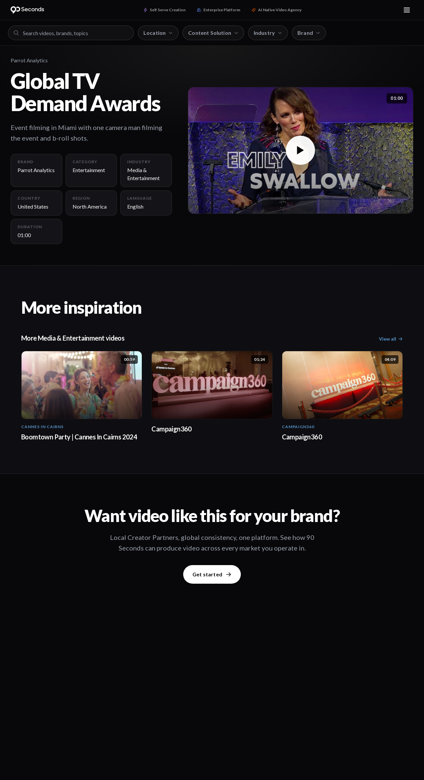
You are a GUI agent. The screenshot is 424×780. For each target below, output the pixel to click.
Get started (212, 574)
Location (158, 33)
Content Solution (213, 33)
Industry (268, 33)
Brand (308, 33)
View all (391, 339)
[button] (300, 150)
